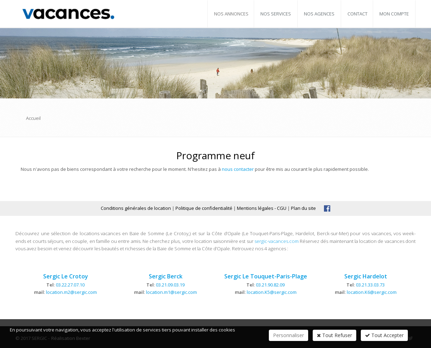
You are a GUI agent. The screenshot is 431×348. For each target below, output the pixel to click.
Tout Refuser (334, 335)
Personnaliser (288, 335)
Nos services (275, 14)
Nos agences (319, 14)
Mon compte (394, 14)
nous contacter (238, 169)
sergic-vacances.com (276, 241)
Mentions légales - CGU (261, 208)
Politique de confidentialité (203, 208)
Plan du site (303, 208)
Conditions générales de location (136, 208)
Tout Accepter (384, 335)
